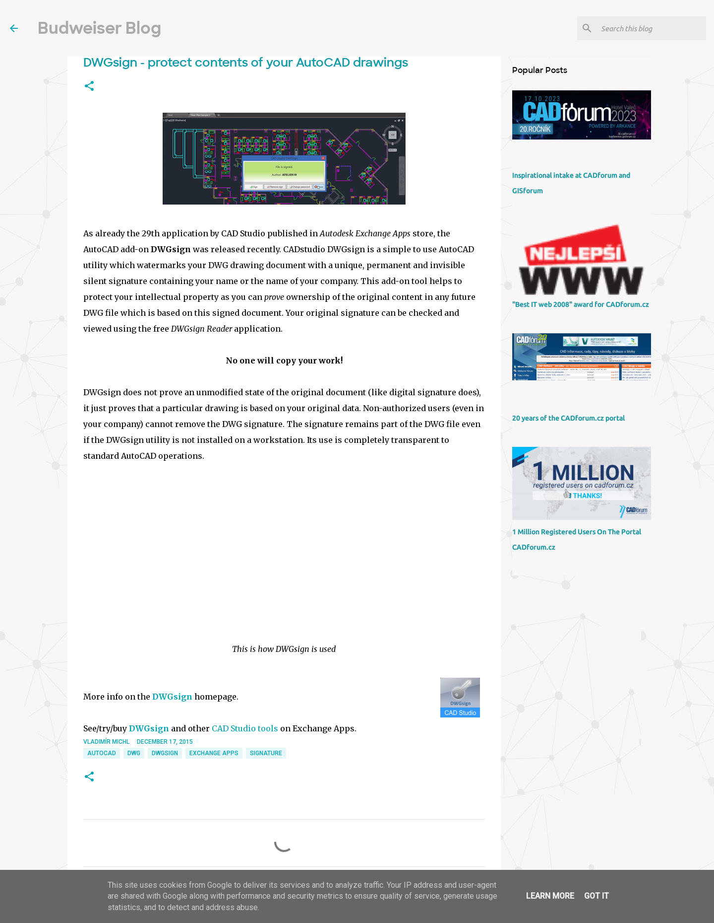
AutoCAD (101, 753)
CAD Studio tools (245, 728)
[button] (89, 86)
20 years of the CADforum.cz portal (568, 418)
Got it (596, 896)
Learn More (550, 896)
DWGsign (172, 697)
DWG (133, 753)
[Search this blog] (651, 28)
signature (266, 753)
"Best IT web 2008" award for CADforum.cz (580, 304)
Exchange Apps (213, 753)
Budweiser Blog (99, 28)
